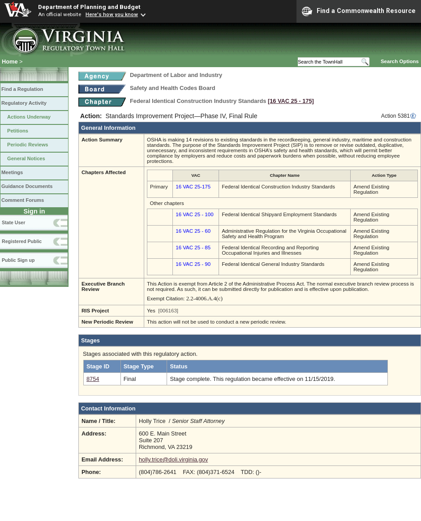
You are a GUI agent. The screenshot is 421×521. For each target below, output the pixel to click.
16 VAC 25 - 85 (193, 247)
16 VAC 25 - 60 (193, 231)
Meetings (12, 172)
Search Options (400, 61)
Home (10, 61)
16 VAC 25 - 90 (193, 264)
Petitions (17, 130)
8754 (92, 379)
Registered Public (22, 241)
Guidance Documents (26, 186)
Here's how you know (112, 14)
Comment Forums (22, 200)
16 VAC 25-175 (193, 186)
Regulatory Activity (24, 103)
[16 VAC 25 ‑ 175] (291, 101)
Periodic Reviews (27, 144)
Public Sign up (18, 260)
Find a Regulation (22, 89)
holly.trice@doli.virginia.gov (173, 459)
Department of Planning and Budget (89, 6)
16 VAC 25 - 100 (194, 214)
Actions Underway (29, 117)
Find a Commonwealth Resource (359, 11)
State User (13, 222)
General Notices (26, 158)
